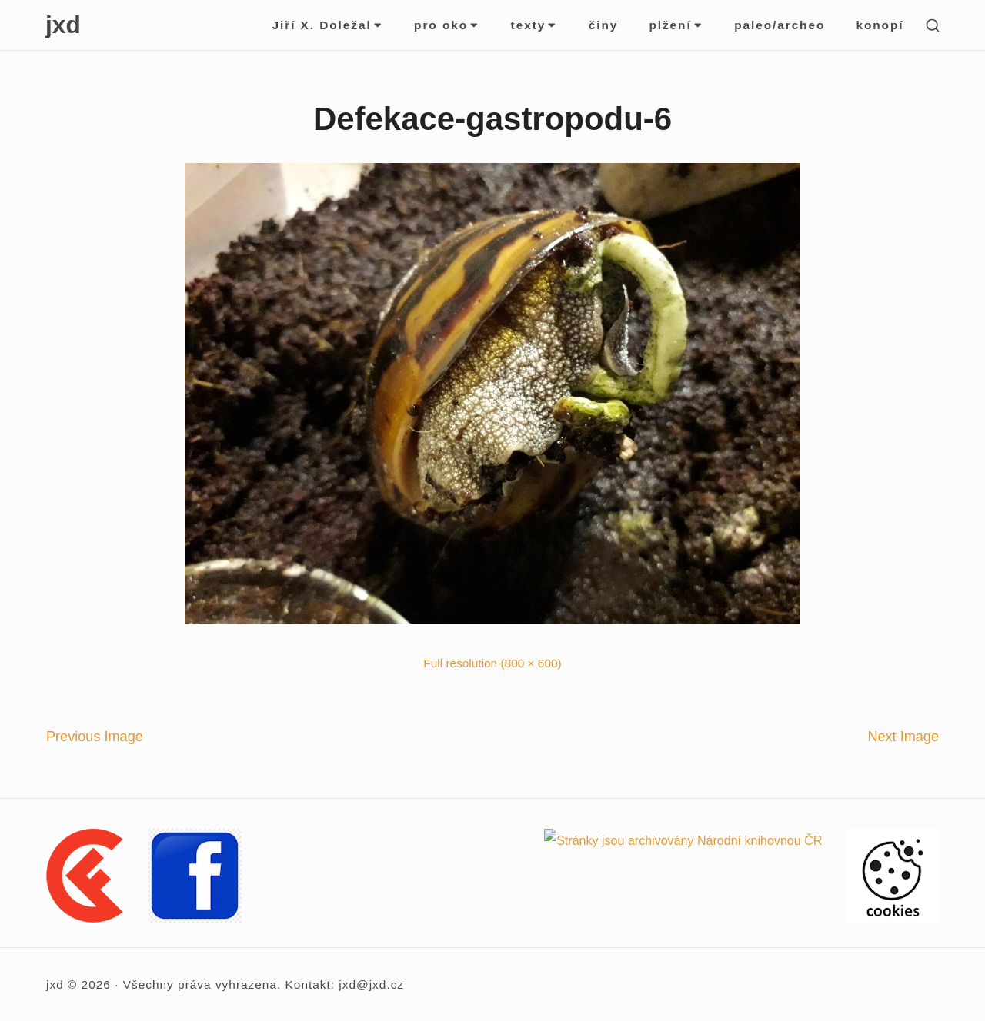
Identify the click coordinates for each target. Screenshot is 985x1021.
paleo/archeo (779, 25)
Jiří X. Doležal (328, 25)
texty (534, 25)
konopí (879, 25)
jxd (63, 24)
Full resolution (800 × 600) (492, 663)
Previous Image (94, 736)
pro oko (446, 25)
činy (604, 25)
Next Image (903, 736)
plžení (676, 25)
